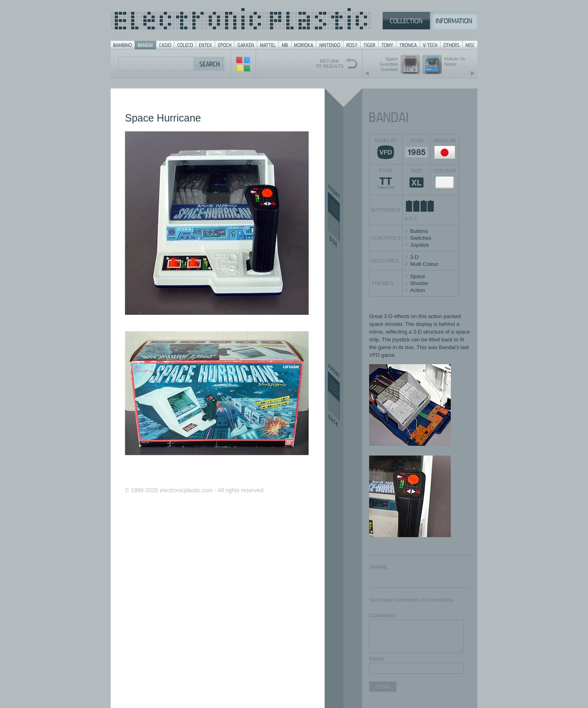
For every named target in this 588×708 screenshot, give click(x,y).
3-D (414, 257)
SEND (382, 687)
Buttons (419, 231)
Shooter (419, 283)
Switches (420, 238)
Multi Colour (424, 264)
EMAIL (377, 659)
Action (417, 290)
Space (417, 276)
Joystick (419, 245)
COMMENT (382, 616)
